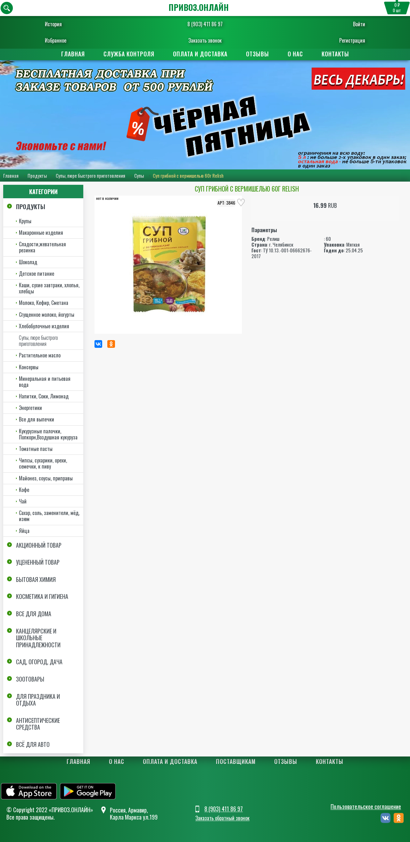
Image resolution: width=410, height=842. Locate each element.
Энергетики (30, 408)
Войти (355, 24)
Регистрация (348, 40)
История (57, 24)
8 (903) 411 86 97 (205, 24)
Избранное (59, 40)
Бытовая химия (36, 579)
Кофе (24, 490)
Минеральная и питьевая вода (44, 381)
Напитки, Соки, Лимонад (44, 396)
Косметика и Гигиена (42, 597)
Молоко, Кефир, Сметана (43, 303)
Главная (73, 54)
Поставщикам (236, 761)
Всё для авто (33, 744)
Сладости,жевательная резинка (42, 247)
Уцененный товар (38, 562)
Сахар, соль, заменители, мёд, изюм (49, 516)
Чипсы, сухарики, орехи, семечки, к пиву (43, 463)
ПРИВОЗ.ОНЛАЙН (198, 7)
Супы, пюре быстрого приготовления (90, 175)
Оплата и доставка (200, 54)
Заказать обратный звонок (222, 818)
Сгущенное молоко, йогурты (46, 314)
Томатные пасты (36, 449)
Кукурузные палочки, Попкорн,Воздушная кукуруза (48, 434)
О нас (295, 54)
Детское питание (36, 273)
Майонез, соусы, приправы (46, 478)
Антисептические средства (38, 724)
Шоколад (28, 262)
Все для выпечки (36, 419)
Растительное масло (40, 355)
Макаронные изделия (41, 232)
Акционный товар (39, 545)
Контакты (335, 54)
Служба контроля (128, 54)
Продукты (37, 175)
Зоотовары (30, 679)
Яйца (24, 531)
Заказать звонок (205, 40)
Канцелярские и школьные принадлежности (38, 638)
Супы (139, 175)
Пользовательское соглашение (366, 807)
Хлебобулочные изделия (44, 326)
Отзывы (257, 54)
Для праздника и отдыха (38, 699)
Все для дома (33, 613)
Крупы (25, 221)
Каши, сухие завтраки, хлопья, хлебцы (49, 288)
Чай (23, 501)
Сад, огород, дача (39, 662)
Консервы (28, 367)
